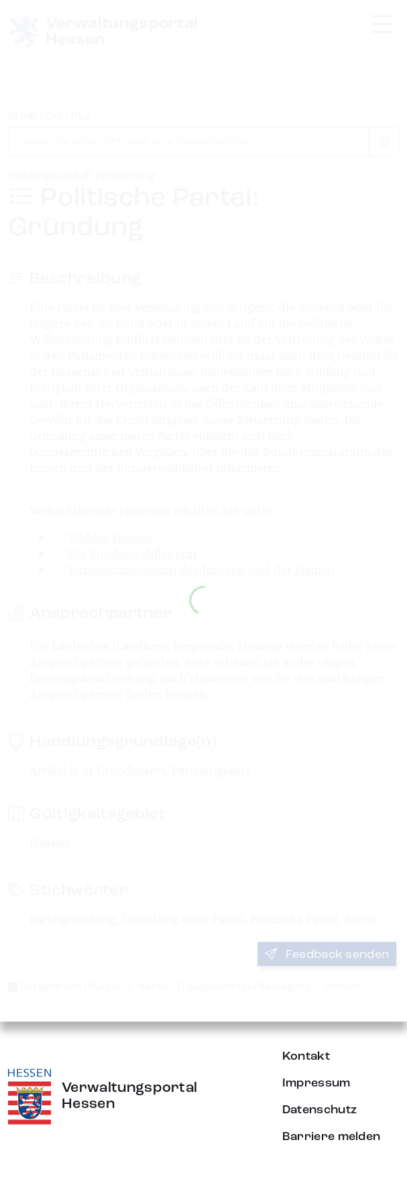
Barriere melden (331, 1137)
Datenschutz (319, 1110)
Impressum (316, 1083)
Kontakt (306, 1056)
